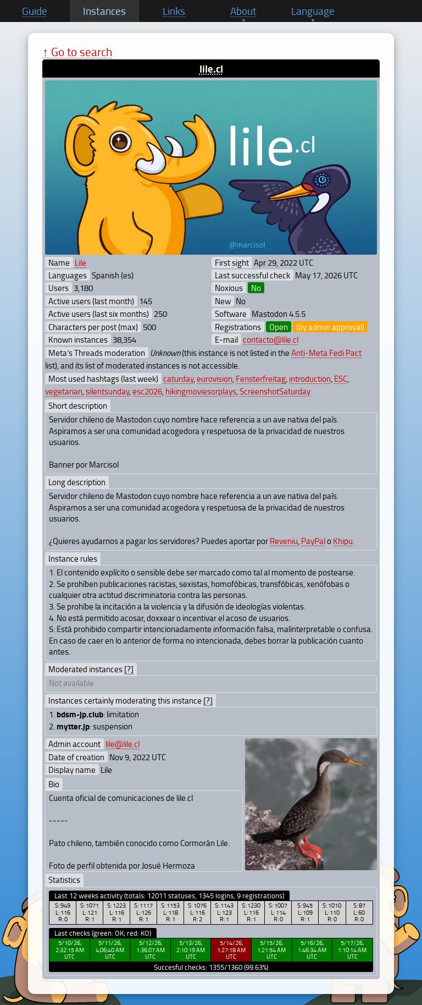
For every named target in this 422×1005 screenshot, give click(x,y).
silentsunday (107, 391)
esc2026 (147, 391)
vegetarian (63, 391)
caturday (178, 378)
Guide (34, 11)
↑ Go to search (77, 51)
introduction (310, 378)
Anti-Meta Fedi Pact (326, 352)
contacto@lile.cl (270, 339)
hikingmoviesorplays (200, 391)
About (243, 11)
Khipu (343, 540)
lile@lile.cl (123, 743)
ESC (340, 378)
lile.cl (211, 68)
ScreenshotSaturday (275, 391)
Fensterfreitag (261, 378)
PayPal (313, 540)
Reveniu (284, 540)
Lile (80, 262)
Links (174, 11)
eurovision (214, 378)
